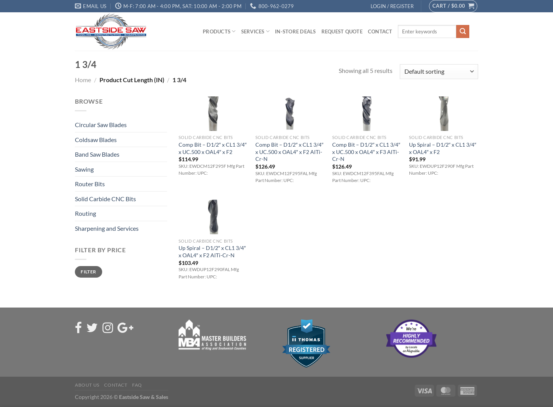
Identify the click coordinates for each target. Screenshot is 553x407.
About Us (87, 385)
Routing (85, 213)
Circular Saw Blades (101, 124)
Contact (380, 31)
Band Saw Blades (97, 154)
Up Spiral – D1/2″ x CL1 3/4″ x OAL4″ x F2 (442, 148)
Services (255, 31)
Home (83, 79)
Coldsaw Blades (96, 139)
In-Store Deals (295, 31)
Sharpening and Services (107, 228)
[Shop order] (439, 71)
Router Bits (90, 183)
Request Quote (342, 31)
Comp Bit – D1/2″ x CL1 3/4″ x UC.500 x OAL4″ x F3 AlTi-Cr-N (366, 151)
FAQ (137, 385)
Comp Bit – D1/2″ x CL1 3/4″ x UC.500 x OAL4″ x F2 (213, 148)
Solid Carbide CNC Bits (105, 198)
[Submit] (462, 31)
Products (219, 31)
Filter (88, 272)
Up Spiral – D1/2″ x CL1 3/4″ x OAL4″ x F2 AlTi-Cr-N (212, 251)
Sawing (84, 169)
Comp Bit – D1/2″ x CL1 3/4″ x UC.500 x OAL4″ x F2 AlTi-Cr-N (289, 151)
